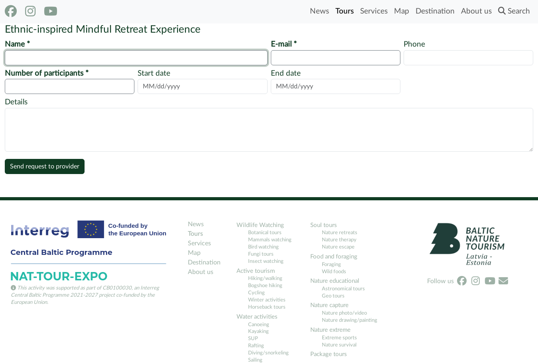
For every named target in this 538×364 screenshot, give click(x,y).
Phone (414, 44)
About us (476, 11)
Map (401, 11)
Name (16, 44)
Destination (435, 11)
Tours (344, 11)
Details (16, 102)
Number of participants (45, 73)
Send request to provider (44, 166)
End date (286, 73)
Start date (154, 73)
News (319, 11)
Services (374, 11)
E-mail (282, 44)
